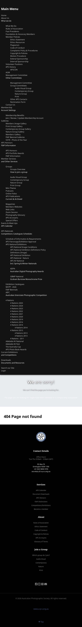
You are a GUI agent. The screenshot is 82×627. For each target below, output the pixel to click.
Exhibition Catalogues (15, 284)
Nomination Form (17, 102)
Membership (6, 107)
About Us (5, 18)
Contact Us (10, 105)
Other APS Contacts (18, 99)
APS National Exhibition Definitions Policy (28, 250)
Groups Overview (17, 169)
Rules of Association (14, 28)
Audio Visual (41, 559)
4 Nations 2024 (16, 306)
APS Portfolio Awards (15, 153)
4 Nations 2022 (16, 311)
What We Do (11, 26)
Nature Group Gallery (15, 132)
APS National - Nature (19, 258)
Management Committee (16, 75)
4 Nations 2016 (16, 322)
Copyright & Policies (19, 53)
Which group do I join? (41, 555)
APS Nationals (7, 231)
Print (17, 96)
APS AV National (17, 261)
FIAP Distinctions (41, 501)
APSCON (14, 69)
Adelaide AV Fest (13, 344)
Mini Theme (11, 188)
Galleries (5, 121)
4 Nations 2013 (16, 330)
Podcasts (10, 191)
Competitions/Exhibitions (41, 505)
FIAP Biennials (12, 289)
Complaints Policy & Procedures (24, 50)
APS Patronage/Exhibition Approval (21, 241)
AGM (8, 72)
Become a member (41, 509)
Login (3, 370)
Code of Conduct (17, 48)
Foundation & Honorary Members (20, 34)
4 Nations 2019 (16, 319)
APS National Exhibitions (16, 244)
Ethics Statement (17, 39)
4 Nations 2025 (16, 303)
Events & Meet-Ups (9, 223)
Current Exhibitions (9, 352)
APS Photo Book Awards (16, 349)
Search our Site (7, 368)
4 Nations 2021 (16, 314)
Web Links (10, 209)
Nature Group (21, 94)
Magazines (10, 204)
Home (3, 15)
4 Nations (10, 300)
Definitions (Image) (18, 252)
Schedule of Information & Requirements (23, 239)
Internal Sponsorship (19, 61)
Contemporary (41, 563)
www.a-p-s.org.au (41, 609)
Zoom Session (12, 212)
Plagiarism (14, 45)
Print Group (15, 185)
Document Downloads (41, 494)
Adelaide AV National (15, 341)
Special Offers (12, 220)
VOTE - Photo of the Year (16, 140)
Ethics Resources (17, 42)
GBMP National (16, 276)
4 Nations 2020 (16, 316)
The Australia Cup (13, 346)
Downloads (6, 360)
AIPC (8, 292)
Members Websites (14, 207)
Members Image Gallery (16, 123)
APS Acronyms (12, 217)
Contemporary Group (24, 91)
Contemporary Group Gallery (18, 129)
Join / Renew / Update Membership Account (24, 118)
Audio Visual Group (23, 88)
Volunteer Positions (14, 64)
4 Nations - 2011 (17, 338)
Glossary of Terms (41, 541)
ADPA (12, 268)
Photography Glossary (15, 215)
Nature (41, 566)
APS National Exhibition (20, 255)
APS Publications (13, 196)
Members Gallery (13, 134)
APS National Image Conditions (23, 247)
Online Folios (11, 193)
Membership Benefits (15, 115)
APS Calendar (41, 490)
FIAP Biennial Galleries (15, 137)
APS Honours (7, 142)
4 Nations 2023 (16, 308)
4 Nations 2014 (16, 325)
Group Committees (18, 85)
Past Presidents (12, 31)
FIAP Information (13, 156)
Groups (9, 166)
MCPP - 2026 (11, 287)
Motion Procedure (18, 56)
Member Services (8, 158)
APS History (11, 67)
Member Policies (13, 37)
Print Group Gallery (14, 126)
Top (41, 622)
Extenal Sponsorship (19, 59)
